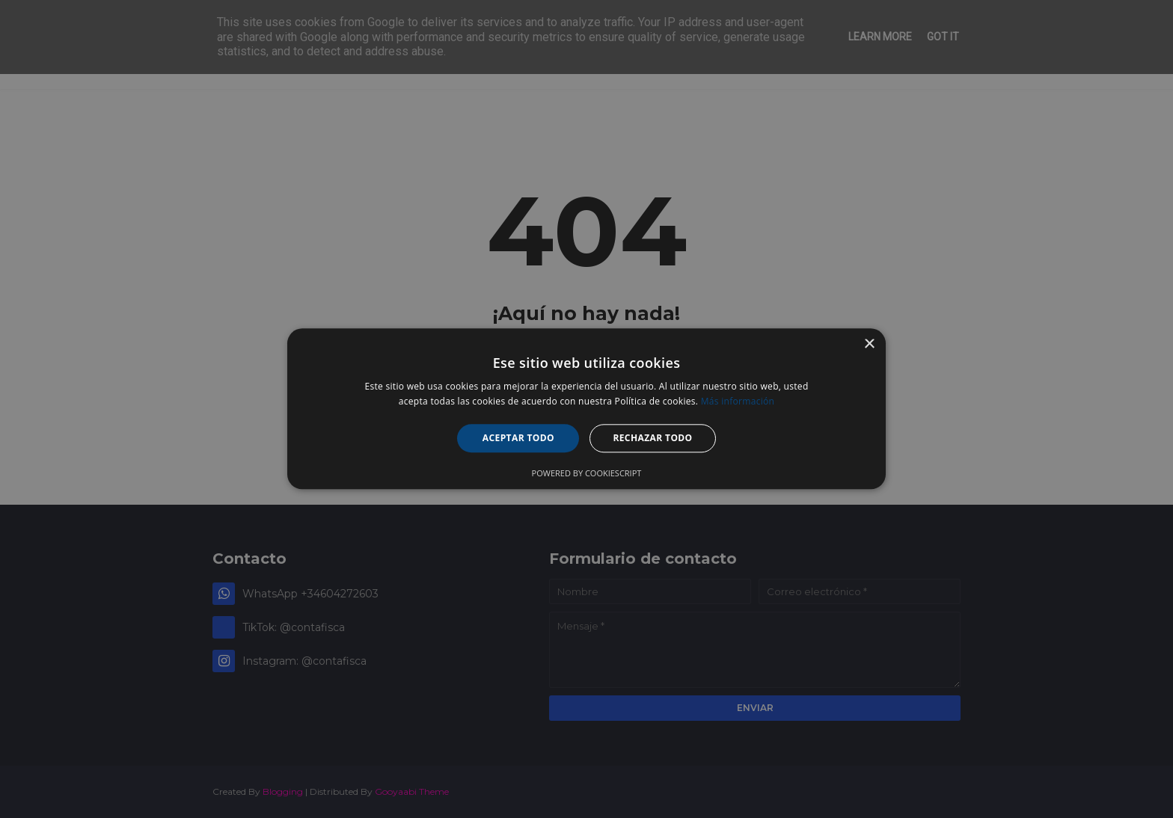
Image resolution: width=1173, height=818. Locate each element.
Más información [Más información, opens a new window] (737, 402)
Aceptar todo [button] (518, 437)
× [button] (869, 344)
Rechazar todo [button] (652, 437)
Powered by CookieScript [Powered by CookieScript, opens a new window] (587, 473)
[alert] (586, 409)
